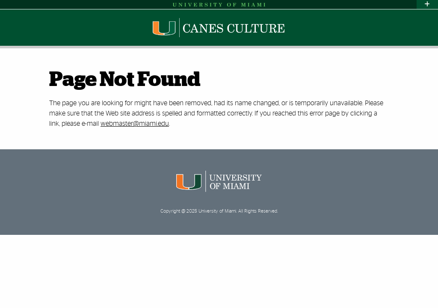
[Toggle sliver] (427, 4)
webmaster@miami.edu (135, 123)
